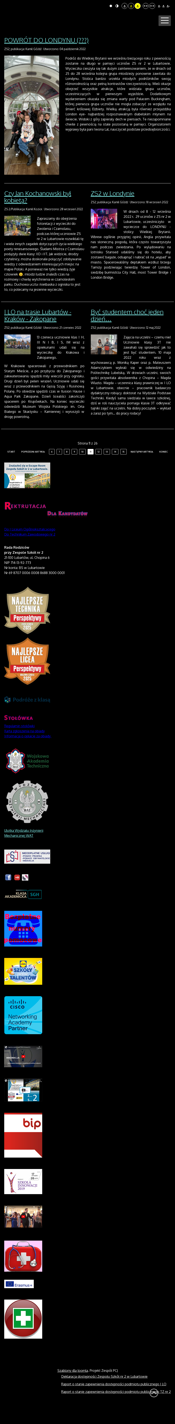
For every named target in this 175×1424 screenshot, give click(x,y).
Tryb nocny (116, 6)
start (11, 468)
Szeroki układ (152, 6)
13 (107, 468)
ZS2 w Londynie (112, 209)
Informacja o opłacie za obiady (28, 752)
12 (99, 468)
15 (123, 468)
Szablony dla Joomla (72, 1387)
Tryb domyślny (110, 6)
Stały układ (145, 6)
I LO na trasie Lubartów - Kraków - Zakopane (37, 331)
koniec (163, 468)
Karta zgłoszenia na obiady (24, 747)
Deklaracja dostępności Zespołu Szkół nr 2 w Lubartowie (104, 1393)
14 (115, 468)
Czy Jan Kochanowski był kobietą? (37, 212)
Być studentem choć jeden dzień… (127, 331)
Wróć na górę (154, 1409)
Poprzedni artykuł (33, 468)
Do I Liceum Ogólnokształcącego (29, 545)
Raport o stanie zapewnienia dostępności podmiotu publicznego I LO (113, 1400)
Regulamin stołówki (19, 742)
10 (82, 468)
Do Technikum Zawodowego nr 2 (29, 550)
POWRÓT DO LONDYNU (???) (46, 56)
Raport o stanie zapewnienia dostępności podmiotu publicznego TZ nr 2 (116, 1408)
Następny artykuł (142, 468)
